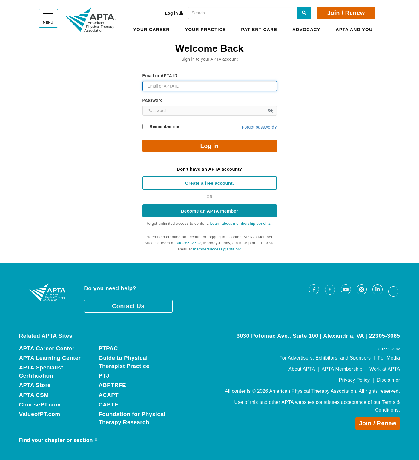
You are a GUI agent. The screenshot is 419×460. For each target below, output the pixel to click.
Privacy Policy (354, 380)
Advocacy (306, 29)
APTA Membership (342, 369)
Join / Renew (346, 13)
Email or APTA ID (160, 75)
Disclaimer (388, 380)
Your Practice (205, 29)
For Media (389, 357)
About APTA (301, 369)
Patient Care (259, 29)
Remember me (164, 126)
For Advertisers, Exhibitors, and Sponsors (325, 357)
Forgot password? (259, 127)
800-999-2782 (188, 243)
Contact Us (128, 306)
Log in (174, 13)
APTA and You (354, 29)
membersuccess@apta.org (217, 249)
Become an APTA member (209, 210)
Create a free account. (209, 183)
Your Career (151, 29)
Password (152, 100)
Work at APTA (384, 369)
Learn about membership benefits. (241, 223)
